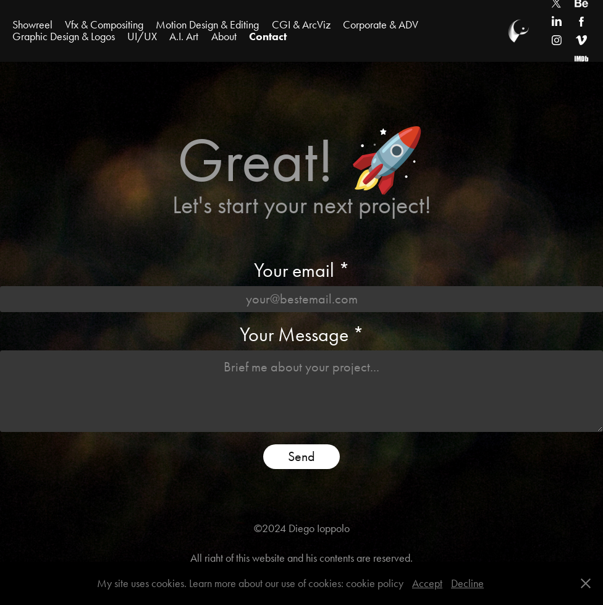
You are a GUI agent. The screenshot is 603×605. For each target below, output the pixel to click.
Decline (467, 583)
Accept (427, 583)
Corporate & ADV (380, 25)
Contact (268, 36)
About (224, 36)
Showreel (32, 25)
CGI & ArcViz (301, 25)
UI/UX (142, 36)
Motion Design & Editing (207, 25)
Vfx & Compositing (104, 25)
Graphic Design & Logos (63, 36)
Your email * (302, 270)
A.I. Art (183, 36)
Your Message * (302, 334)
